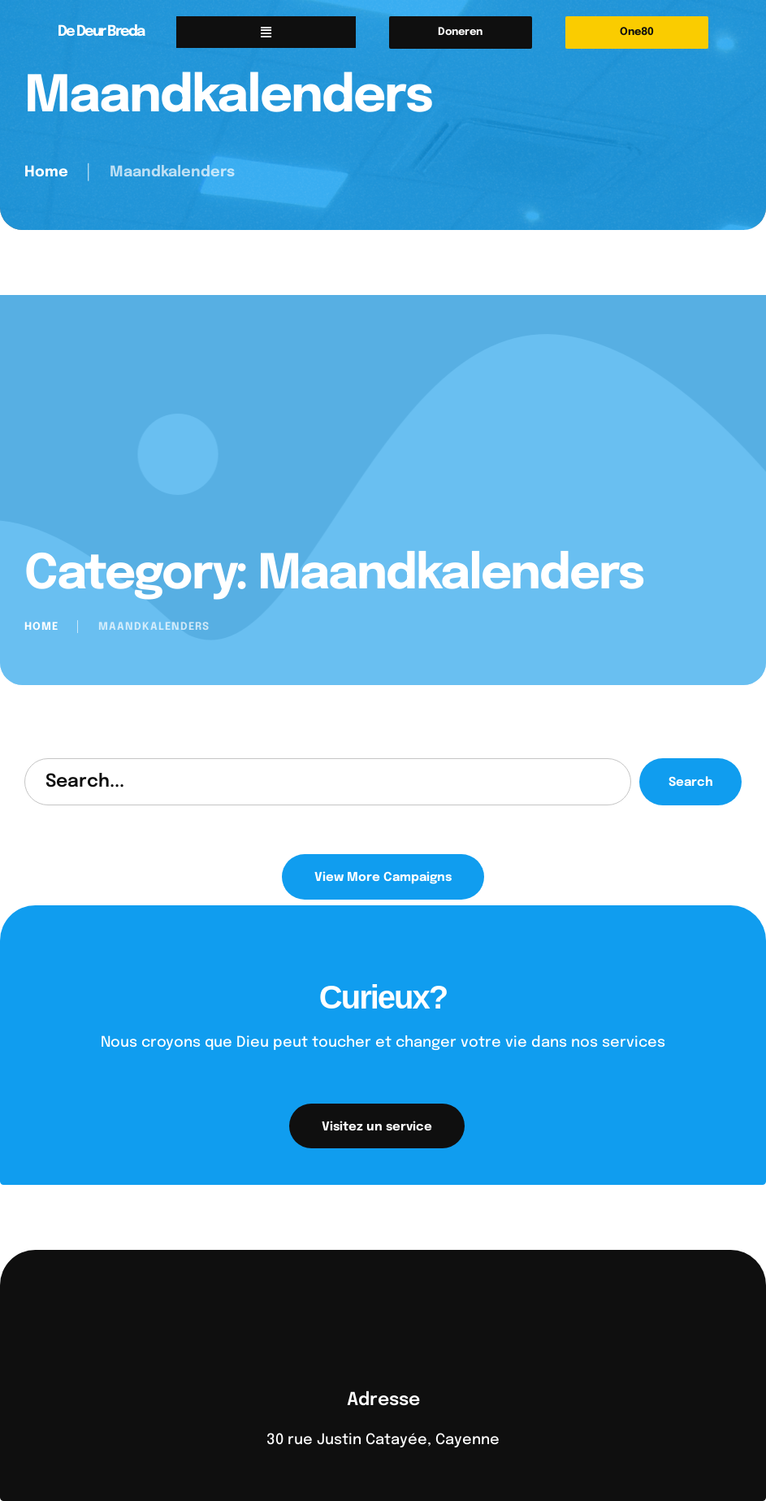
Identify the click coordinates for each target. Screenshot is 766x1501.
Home (46, 172)
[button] (461, 32)
